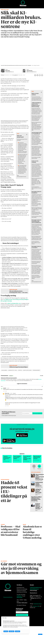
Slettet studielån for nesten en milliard (17, 457)
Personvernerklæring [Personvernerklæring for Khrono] (7, 597)
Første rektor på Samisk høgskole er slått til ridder (27, 458)
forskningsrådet (36, 370)
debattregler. (20, 597)
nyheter (20, 370)
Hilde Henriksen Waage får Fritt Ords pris (37, 457)
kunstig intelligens (27, 370)
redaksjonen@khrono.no (35, 587)
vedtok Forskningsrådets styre (14, 303)
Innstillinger (40, 634)
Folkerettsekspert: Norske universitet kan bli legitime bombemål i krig (39, 477)
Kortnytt (22, 453)
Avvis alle (5, 631)
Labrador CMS (36, 606)
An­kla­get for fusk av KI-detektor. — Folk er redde (38, 490)
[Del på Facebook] (35, 75)
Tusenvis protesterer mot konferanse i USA (7, 458)
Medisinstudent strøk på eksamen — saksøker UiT (39, 484)
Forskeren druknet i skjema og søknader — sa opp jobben (38, 506)
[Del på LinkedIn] (40, 75)
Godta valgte (11, 631)
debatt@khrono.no (34, 589)
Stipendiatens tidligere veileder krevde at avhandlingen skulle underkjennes (36, 498)
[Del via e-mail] (42, 75)
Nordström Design (38, 603)
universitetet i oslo (12, 370)
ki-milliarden (4, 370)
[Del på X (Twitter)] (37, 75)
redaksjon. (19, 595)
